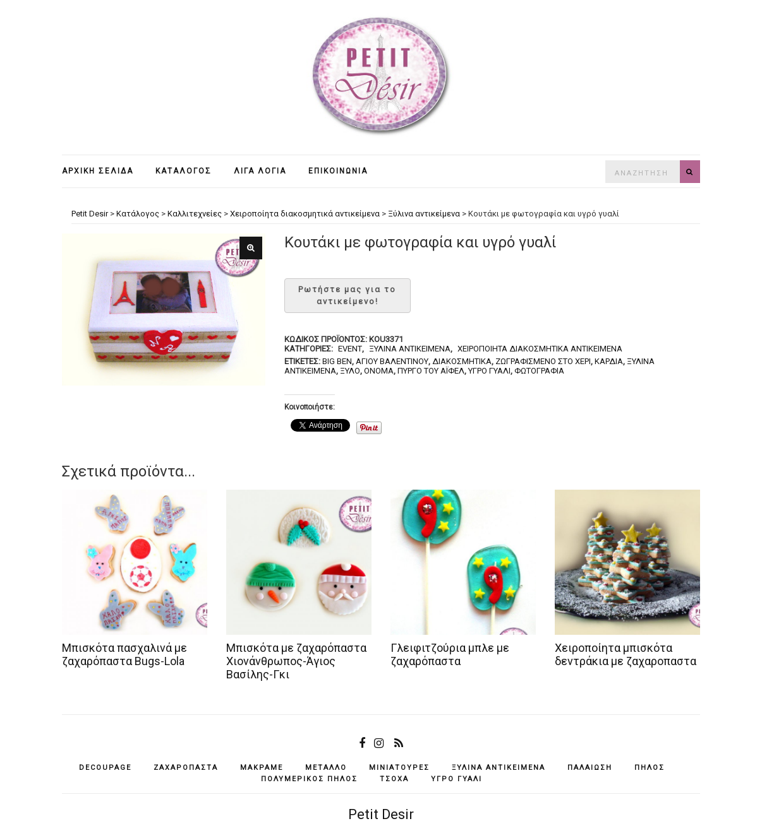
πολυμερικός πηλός (309, 779)
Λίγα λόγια (260, 171)
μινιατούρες (399, 768)
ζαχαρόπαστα (186, 768)
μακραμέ (261, 768)
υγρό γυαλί (489, 370)
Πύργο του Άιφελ (430, 370)
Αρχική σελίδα (97, 171)
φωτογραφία (539, 370)
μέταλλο (326, 768)
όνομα (379, 370)
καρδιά (609, 361)
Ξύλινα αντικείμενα (410, 348)
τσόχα (394, 779)
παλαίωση (589, 768)
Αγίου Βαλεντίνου (392, 361)
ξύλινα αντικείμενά (498, 768)
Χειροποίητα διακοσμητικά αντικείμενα (539, 348)
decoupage (105, 768)
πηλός (649, 768)
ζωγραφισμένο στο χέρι (543, 361)
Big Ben (337, 361)
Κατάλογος (183, 171)
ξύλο (350, 370)
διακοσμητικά (462, 361)
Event (350, 348)
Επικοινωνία (338, 171)
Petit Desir (381, 814)
